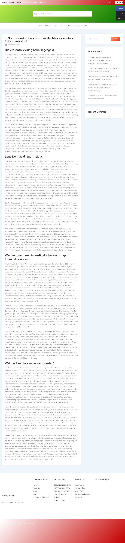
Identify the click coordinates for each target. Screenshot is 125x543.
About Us (48, 26)
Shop (56, 26)
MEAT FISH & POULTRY (62, 488)
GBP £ (119, 18)
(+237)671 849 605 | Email (24, 2)
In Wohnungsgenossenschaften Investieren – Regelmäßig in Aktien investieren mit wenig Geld (100, 60)
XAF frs (119, 8)
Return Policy (79, 491)
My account (108, 2)
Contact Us (78, 497)
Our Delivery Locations (83, 494)
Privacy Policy (80, 488)
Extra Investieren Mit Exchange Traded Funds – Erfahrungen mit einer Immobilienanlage (102, 88)
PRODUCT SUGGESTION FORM (76, 26)
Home (40, 26)
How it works (79, 485)
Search (116, 39)
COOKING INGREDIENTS (62, 485)
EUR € (119, 13)
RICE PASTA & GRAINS (61, 491)
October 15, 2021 (12, 45)
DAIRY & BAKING (59, 500)
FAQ (61, 26)
